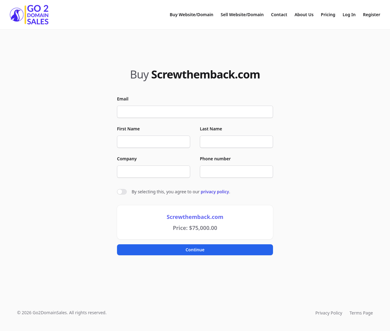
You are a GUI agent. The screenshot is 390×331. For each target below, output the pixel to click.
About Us (304, 14)
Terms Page (361, 313)
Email (122, 99)
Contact (279, 14)
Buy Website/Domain (191, 14)
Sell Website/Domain (242, 14)
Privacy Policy (328, 313)
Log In (349, 14)
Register (371, 14)
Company (127, 159)
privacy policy (215, 192)
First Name (128, 129)
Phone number (215, 159)
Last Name (211, 129)
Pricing (328, 14)
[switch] (122, 192)
